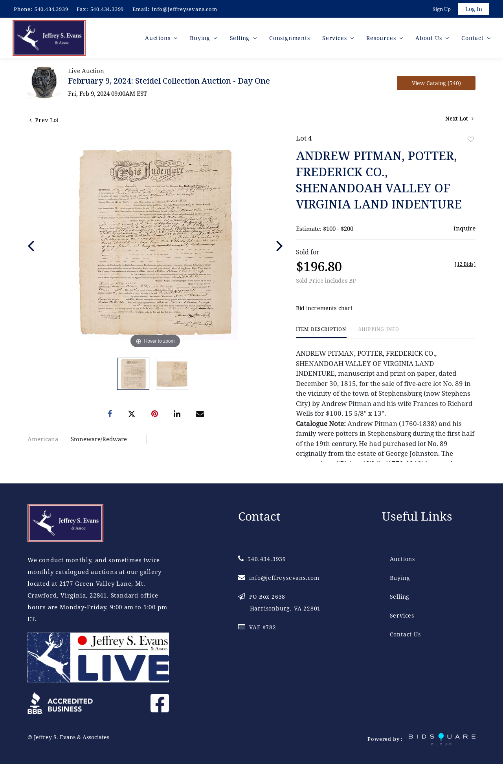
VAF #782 (257, 627)
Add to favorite (470, 141)
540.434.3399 (107, 9)
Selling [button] (241, 39)
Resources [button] (382, 39)
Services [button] (335, 39)
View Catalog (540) (436, 85)
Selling (400, 597)
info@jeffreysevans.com (184, 9)
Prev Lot (44, 122)
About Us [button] (429, 39)
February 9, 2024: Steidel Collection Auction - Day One (169, 82)
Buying (400, 578)
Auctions (402, 559)
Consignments (289, 39)
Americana (43, 441)
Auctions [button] (158, 39)
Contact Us (405, 634)
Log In (473, 9)
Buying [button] (201, 39)
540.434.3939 (51, 9)
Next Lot (459, 120)
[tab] (321, 334)
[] (465, 266)
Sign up (441, 9)
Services (402, 616)
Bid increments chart (324, 310)
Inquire (464, 230)
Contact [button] (473, 39)
